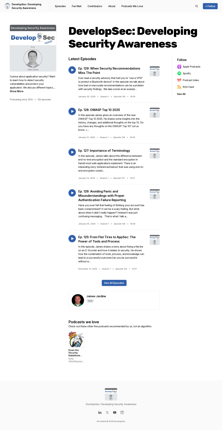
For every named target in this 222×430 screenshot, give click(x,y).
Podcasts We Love (132, 6)
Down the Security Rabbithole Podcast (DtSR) (74, 355)
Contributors (95, 6)
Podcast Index (188, 80)
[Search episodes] (196, 6)
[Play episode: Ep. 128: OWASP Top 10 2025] (72, 111)
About (111, 6)
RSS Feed (185, 87)
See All (181, 94)
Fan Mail (76, 6)
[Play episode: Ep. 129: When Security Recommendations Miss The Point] (72, 70)
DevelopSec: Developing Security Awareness (26, 6)
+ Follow (210, 6)
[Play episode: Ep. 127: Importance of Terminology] (72, 152)
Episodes (60, 6)
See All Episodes (114, 282)
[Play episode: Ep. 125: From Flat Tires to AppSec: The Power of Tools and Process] (72, 238)
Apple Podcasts (188, 66)
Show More (16, 91)
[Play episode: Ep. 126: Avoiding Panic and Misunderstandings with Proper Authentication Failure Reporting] (72, 193)
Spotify (184, 73)
